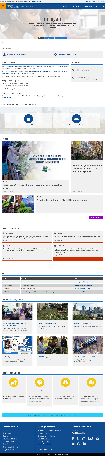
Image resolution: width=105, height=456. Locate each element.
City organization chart (46, 449)
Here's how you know (35, 1)
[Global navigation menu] (3, 6)
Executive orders (44, 438)
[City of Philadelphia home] (13, 6)
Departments (88, 6)
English (88, 1)
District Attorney (9, 438)
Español (93, 1)
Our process (49, 38)
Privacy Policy (57, 454)
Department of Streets (39, 71)
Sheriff (5, 444)
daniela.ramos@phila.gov (82, 288)
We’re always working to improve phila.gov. (52, 415)
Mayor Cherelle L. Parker (28, 6)
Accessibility (65, 454)
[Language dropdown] (102, 2)
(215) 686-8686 (8, 98)
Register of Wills (9, 449)
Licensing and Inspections (9, 73)
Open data (42, 446)
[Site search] (103, 6)
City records (42, 433)
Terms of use (40, 454)
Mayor (5, 430)
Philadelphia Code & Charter (48, 430)
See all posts (96, 217)
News (97, 6)
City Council (7, 433)
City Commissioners (10, 447)
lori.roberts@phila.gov (81, 292)
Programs (76, 6)
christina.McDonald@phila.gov (83, 285)
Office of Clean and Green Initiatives (56, 71)
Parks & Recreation (22, 73)
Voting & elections (45, 444)
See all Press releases (78, 259)
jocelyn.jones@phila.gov (82, 282)
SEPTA (74, 430)
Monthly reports (61, 38)
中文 (98, 1)
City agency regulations (47, 436)
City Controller (8, 441)
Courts (5, 436)
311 (22, 96)
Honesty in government (47, 441)
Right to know (48, 454)
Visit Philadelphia (78, 433)
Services (65, 6)
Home (41, 38)
